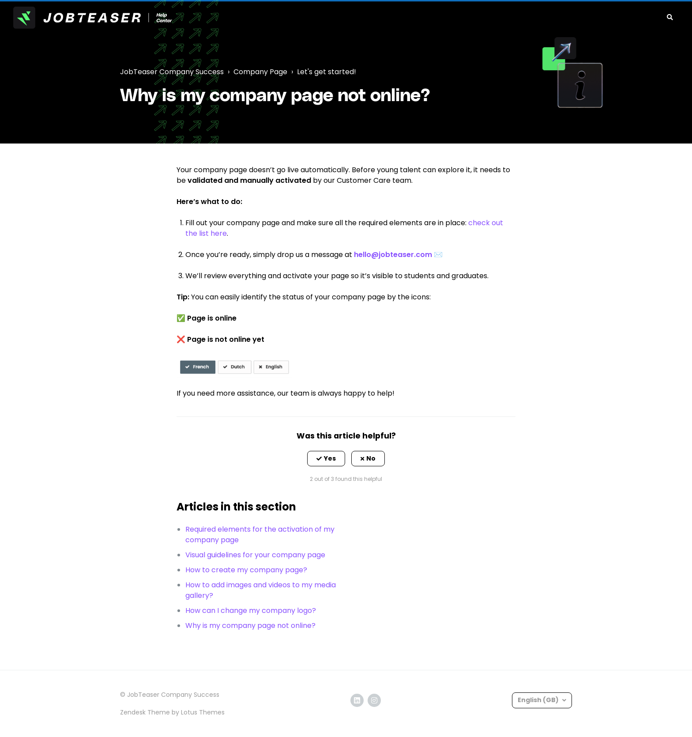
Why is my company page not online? (250, 625)
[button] (326, 459)
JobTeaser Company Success (172, 72)
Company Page (260, 72)
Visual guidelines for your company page (255, 555)
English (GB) (539, 699)
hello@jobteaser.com (393, 254)
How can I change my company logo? (250, 610)
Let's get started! (326, 72)
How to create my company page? (246, 570)
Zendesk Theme (145, 712)
